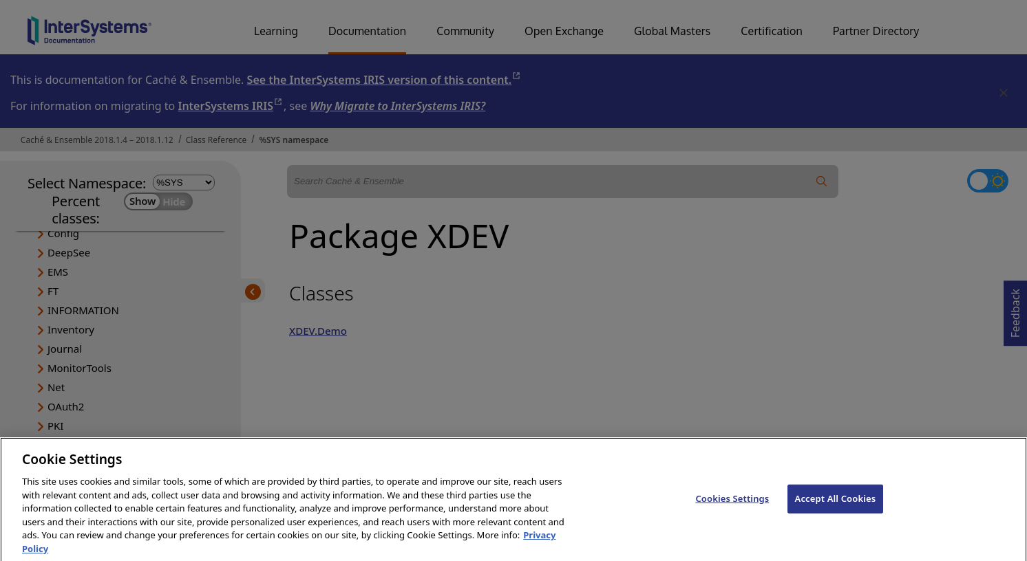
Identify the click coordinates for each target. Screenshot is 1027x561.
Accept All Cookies (835, 511)
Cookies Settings (732, 511)
